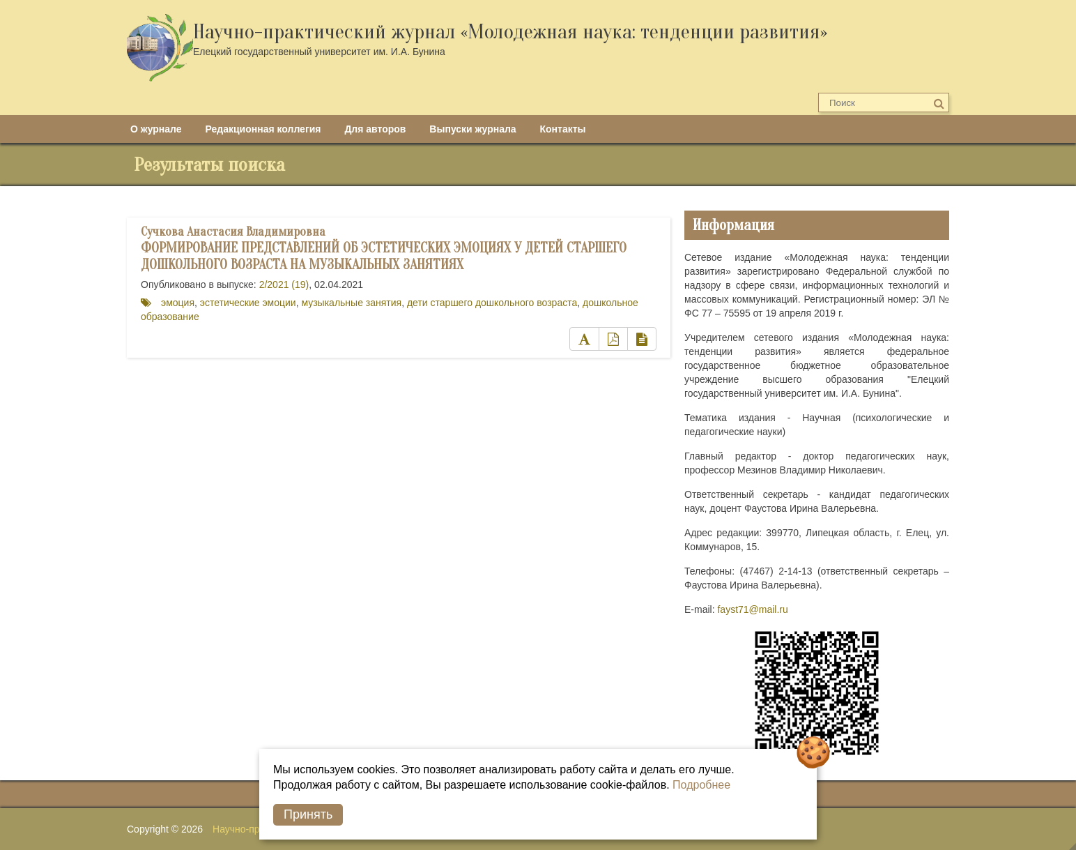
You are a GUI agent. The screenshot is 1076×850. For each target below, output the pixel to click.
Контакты (563, 129)
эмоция (177, 302)
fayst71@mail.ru (752, 609)
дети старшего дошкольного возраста (492, 302)
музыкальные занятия (351, 302)
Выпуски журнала (472, 129)
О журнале (156, 129)
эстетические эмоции (248, 302)
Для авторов (375, 129)
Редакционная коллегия (263, 129)
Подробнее (701, 785)
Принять (308, 814)
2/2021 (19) (284, 284)
